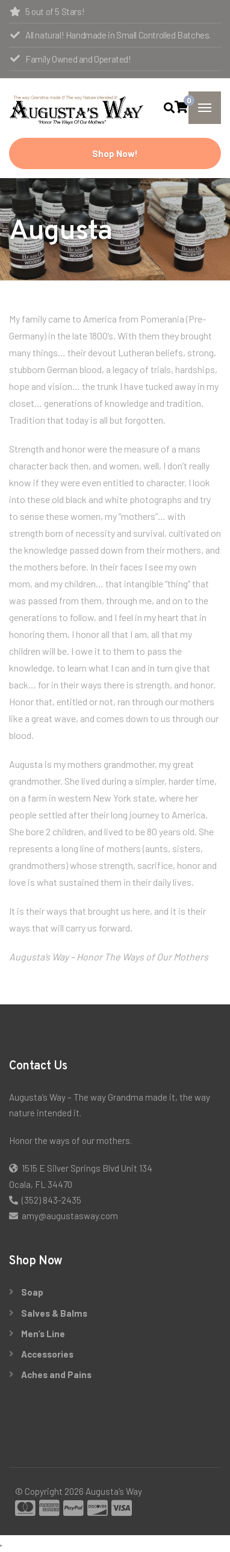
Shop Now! (115, 153)
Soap (32, 1292)
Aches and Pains (56, 1374)
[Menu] (204, 107)
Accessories (47, 1354)
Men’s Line (43, 1333)
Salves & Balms (54, 1313)
